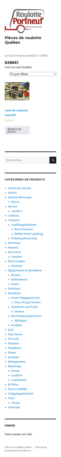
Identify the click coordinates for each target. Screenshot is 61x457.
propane (13, 357)
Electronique (16, 261)
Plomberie (14, 348)
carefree (16, 211)
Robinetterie (19, 279)
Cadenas (13, 215)
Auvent (12, 206)
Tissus (15, 402)
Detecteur (14, 243)
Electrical (14, 252)
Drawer (19, 311)
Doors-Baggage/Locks (25, 297)
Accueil (9, 55)
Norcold (13, 338)
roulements (19, 380)
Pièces (15, 201)
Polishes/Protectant (24, 238)
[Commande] (32, 74)
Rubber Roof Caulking (28, 233)
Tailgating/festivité (21, 393)
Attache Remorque (20, 197)
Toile (11, 398)
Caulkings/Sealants (23, 224)
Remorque (14, 366)
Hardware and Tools (24, 306)
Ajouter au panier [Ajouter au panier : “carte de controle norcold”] (14, 130)
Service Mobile (17, 389)
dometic (13, 247)
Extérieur (14, 288)
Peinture (13, 343)
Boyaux (16, 275)
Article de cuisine (19, 188)
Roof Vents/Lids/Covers (26, 316)
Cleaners (14, 220)
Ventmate (14, 407)
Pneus (12, 352)
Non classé (15, 334)
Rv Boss (13, 384)
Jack (11, 329)
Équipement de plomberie (25, 270)
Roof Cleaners (23, 229)
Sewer (15, 284)
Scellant (16, 325)
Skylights (20, 320)
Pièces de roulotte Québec (18, 447)
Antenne (16, 265)
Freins (15, 370)
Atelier (12, 192)
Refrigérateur (17, 361)
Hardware (14, 293)
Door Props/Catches (27, 302)
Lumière (16, 256)
